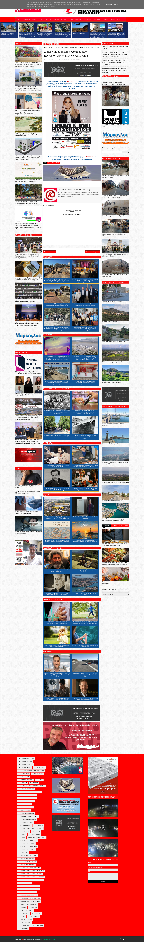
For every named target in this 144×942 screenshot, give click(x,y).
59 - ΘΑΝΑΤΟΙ (22, 907)
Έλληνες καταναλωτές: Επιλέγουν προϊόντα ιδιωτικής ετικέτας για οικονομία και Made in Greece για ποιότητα (27, 256)
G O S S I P (124, 526)
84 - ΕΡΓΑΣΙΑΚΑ (38, 925)
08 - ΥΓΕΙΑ (39, 780)
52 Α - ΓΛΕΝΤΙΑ (35, 898)
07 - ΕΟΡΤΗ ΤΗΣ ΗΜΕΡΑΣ (25, 780)
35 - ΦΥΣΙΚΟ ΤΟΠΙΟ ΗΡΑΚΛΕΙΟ (27, 840)
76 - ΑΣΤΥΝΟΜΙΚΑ (23, 913)
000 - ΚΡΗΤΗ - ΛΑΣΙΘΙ (25, 761)
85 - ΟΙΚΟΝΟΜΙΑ (23, 928)
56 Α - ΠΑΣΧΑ (35, 901)
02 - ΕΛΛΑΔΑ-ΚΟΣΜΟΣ (25, 770)
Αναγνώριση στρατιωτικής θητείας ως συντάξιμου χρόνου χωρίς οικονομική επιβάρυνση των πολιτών (27, 35)
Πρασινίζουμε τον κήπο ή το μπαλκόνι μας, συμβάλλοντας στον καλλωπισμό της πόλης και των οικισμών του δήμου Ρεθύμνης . (28, 64)
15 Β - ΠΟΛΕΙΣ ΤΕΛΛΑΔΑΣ (26, 801)
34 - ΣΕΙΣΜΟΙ (41, 837)
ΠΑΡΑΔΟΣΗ (97, 19)
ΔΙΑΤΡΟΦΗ (106, 526)
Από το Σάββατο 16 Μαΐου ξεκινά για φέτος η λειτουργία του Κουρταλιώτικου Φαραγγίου (63, 35)
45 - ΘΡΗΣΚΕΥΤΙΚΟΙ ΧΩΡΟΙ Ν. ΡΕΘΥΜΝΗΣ (31, 877)
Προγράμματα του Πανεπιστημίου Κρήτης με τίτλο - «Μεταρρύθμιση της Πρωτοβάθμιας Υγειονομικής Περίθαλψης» (27, 417)
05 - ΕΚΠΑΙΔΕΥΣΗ (37, 773)
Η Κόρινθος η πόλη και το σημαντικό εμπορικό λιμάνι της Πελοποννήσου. (115, 463)
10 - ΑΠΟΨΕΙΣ (34, 783)
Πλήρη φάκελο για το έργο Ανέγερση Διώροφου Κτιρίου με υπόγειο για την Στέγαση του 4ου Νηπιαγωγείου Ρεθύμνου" (28, 157)
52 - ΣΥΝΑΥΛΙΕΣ (23, 898)
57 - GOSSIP (21, 904)
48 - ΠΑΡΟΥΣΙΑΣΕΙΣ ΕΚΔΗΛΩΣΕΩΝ (28, 886)
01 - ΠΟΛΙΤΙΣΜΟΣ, (76, 60)
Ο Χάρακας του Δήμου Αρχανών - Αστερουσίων (115, 362)
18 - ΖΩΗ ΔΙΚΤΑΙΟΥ (24, 810)
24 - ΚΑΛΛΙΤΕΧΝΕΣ (24, 828)
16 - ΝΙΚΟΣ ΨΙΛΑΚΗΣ (24, 804)
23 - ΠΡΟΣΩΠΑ (38, 825)
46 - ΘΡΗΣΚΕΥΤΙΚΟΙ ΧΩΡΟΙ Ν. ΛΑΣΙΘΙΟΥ (30, 880)
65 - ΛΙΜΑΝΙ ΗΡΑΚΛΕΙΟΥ (26, 910)
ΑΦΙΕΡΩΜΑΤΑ (87, 19)
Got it (116, 4)
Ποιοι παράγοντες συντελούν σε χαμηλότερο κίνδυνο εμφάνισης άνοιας (27, 492)
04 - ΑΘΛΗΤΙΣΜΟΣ (23, 773)
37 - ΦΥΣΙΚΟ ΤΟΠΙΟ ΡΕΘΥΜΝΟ (27, 846)
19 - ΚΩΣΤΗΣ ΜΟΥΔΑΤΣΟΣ (26, 813)
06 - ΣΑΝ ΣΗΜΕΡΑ (23, 776)
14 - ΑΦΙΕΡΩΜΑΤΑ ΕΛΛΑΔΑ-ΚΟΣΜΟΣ (29, 792)
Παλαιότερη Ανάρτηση (92, 252)
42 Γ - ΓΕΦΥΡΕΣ (35, 868)
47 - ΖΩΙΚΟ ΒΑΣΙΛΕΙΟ (24, 883)
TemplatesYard (29, 939)
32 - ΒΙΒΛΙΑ (21, 837)
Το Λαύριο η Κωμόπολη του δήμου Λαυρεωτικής (115, 482)
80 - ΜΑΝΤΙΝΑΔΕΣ (33, 916)
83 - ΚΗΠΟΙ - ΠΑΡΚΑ (24, 925)
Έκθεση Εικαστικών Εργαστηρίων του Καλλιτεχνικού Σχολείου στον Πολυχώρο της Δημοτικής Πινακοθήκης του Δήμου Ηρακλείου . (28, 88)
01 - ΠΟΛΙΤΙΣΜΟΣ (54, 47)
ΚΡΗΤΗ (65, 19)
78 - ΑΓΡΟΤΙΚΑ (36, 913)
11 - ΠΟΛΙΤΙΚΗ (22, 786)
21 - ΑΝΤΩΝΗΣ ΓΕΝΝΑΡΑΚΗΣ (27, 819)
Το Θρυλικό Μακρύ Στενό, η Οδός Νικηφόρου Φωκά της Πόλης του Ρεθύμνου (115, 196)
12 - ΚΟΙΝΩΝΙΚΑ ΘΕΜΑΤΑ (37, 786)
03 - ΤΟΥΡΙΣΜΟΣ (39, 770)
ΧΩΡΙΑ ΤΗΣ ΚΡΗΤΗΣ (55, 19)
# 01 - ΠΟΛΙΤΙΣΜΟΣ (53, 162)
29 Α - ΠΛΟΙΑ (36, 831)
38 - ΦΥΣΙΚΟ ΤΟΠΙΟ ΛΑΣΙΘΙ (26, 849)
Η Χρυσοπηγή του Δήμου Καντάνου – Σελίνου (115, 341)
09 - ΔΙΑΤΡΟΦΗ (22, 783)
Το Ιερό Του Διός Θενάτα (78, 33)
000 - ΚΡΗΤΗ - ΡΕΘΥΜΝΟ (26, 764)
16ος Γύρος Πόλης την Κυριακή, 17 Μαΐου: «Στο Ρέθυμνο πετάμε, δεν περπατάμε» (45, 35)
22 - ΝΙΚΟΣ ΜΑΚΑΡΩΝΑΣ (25, 822)
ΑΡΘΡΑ (34, 19)
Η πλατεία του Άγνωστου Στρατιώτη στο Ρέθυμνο (7, 34)
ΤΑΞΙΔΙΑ (106, 19)
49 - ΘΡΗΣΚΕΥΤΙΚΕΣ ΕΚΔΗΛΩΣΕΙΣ (28, 889)
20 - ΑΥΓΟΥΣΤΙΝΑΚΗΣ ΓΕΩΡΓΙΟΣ (28, 816)
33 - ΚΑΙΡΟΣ (31, 837)
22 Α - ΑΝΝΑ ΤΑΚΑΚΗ (25, 825)
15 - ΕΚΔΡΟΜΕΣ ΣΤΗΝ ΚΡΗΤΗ (27, 795)
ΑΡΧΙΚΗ (18, 19)
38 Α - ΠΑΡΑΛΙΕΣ (23, 852)
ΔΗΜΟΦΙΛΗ (115, 526)
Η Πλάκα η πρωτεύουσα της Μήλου (112, 500)
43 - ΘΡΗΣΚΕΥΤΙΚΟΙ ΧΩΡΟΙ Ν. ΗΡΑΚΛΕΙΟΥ (31, 871)
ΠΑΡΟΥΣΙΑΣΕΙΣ (76, 19)
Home (45, 47)
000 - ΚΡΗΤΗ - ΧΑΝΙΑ (24, 767)
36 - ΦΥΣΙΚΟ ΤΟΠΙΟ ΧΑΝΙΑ (26, 843)
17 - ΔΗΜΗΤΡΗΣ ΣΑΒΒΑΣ (25, 807)
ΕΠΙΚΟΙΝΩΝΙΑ (115, 19)
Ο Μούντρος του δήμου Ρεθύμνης (111, 382)
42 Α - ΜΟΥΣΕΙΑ (23, 868)
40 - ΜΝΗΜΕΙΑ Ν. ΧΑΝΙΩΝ (26, 858)
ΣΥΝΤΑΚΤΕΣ (43, 19)
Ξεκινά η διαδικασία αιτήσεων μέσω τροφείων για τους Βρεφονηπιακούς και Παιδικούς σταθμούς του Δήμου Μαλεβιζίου (27, 111)
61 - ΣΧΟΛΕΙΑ (33, 907)
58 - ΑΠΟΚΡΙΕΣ (32, 904)
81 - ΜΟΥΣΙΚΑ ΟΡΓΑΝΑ (25, 919)
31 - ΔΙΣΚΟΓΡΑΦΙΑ (34, 834)
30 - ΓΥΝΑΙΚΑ (22, 834)
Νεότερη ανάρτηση (49, 252)
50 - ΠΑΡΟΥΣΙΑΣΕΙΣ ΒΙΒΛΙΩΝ (27, 892)
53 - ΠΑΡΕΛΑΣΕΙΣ (23, 901)
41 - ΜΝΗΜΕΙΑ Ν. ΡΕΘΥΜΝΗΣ (27, 861)
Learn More (108, 4)
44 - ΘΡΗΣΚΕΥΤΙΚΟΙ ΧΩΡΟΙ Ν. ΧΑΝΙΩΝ (30, 874)
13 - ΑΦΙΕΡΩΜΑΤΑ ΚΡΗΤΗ (26, 789)
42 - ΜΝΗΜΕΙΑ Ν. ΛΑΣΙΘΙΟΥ (27, 864)
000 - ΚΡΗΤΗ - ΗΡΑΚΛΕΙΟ (26, 758)
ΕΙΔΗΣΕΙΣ (27, 19)
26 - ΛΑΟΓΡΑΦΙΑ (37, 828)
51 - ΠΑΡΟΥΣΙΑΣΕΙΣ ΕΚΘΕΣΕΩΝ (27, 895)
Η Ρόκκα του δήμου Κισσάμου (110, 321)
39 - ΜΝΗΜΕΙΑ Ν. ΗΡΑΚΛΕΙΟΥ (27, 855)
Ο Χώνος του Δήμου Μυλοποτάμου (112, 301)
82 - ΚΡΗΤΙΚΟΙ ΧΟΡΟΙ (24, 922)
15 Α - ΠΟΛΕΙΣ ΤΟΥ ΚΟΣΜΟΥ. (27, 798)
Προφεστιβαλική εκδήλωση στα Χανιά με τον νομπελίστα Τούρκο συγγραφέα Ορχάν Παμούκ (116, 35)
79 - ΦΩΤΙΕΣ (21, 916)
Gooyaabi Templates (49, 939)
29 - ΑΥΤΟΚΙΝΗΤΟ (23, 831)
